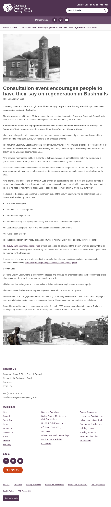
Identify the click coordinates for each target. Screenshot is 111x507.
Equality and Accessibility (77, 485)
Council (6, 416)
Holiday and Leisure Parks (91, 420)
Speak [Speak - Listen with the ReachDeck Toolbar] (12, 470)
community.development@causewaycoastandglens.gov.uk (51, 263)
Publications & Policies (51, 439)
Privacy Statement (33, 485)
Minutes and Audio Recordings (55, 435)
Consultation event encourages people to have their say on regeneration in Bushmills (59, 27)
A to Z (5, 436)
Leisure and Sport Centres (91, 416)
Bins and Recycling (50, 412)
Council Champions (88, 412)
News (14, 27)
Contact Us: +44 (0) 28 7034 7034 (92, 5)
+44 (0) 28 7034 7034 (12, 393)
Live (5, 412)
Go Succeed (85, 440)
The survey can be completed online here (21, 246)
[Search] (83, 10)
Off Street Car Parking (51, 427)
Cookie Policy (8, 491)
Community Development (91, 424)
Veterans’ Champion (89, 436)
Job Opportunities (98, 485)
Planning (7, 444)
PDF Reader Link (24, 491)
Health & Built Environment (53, 423)
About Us (45, 431)
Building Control (87, 428)
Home (6, 27)
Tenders (6, 440)
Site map (6, 485)
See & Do (7, 420)
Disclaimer (18, 485)
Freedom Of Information (54, 485)
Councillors (46, 443)
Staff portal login (11, 498)
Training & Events (88, 432)
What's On (7, 428)
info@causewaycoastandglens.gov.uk (20, 397)
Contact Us (8, 432)
